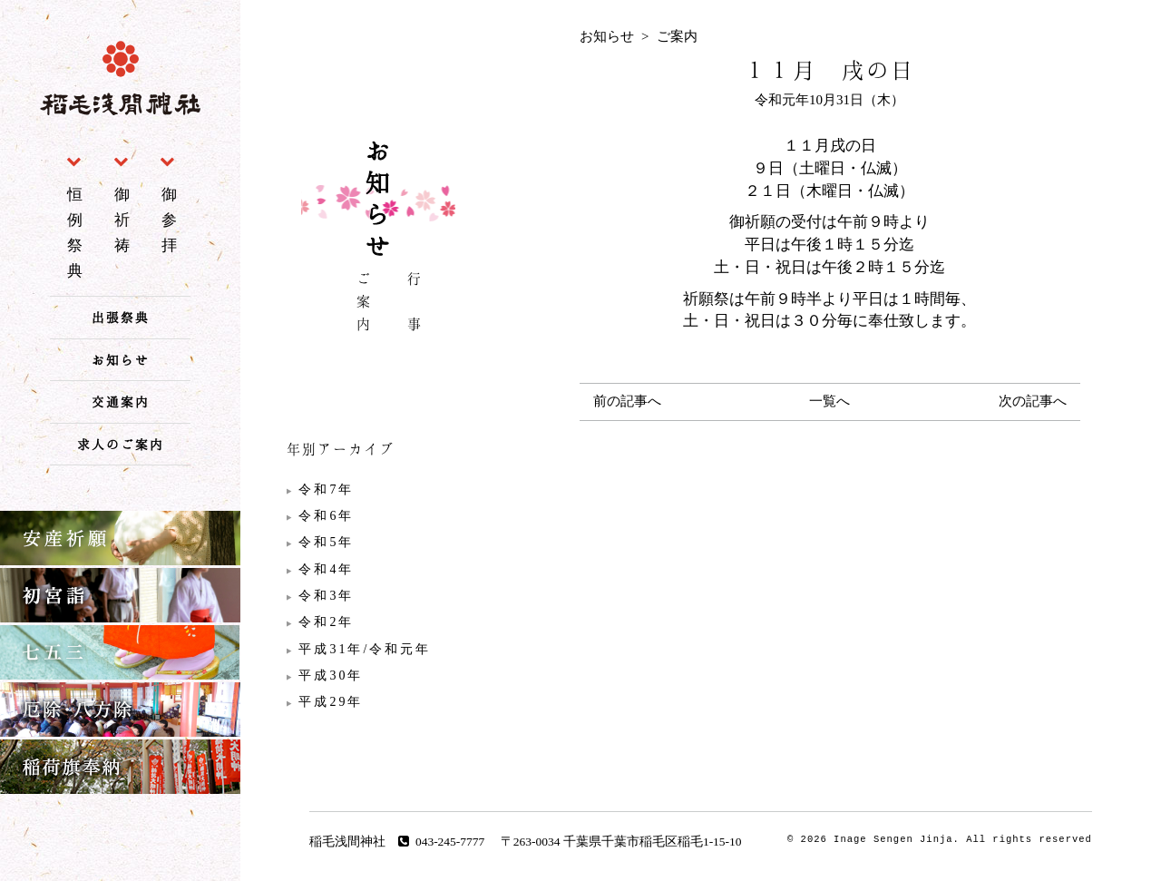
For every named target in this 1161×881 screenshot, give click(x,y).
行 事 (415, 304)
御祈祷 (124, 219)
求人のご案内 (120, 444)
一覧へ (829, 401)
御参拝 (171, 219)
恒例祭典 (77, 232)
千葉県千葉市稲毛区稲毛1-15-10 (652, 841)
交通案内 (121, 401)
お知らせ (121, 360)
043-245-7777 (441, 841)
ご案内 (364, 304)
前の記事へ (627, 401)
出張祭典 (121, 317)
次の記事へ (1033, 401)
